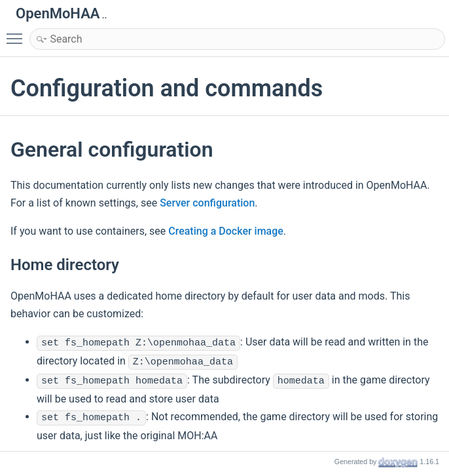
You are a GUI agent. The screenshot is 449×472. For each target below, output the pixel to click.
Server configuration (207, 203)
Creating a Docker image (225, 231)
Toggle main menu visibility (18, 32)
